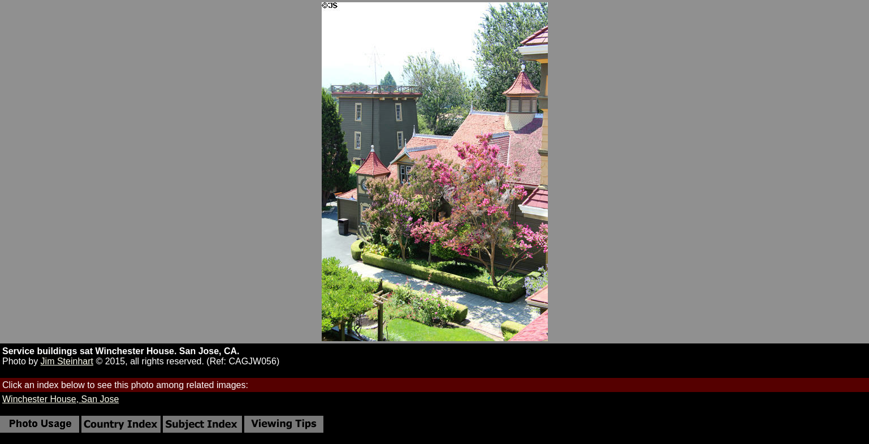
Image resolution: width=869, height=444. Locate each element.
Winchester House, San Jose (60, 399)
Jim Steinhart (67, 361)
